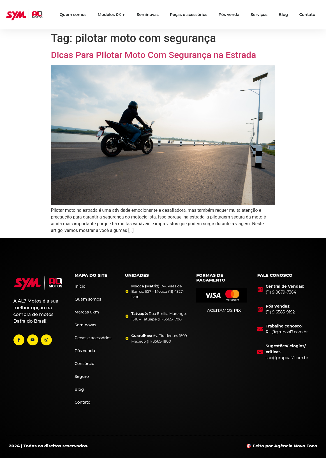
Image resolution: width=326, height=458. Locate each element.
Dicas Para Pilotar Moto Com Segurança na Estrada (153, 55)
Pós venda (229, 14)
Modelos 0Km (112, 14)
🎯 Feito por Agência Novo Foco (281, 445)
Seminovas (148, 14)
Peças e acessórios (188, 14)
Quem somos (73, 14)
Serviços (259, 14)
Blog (283, 14)
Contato (307, 14)
